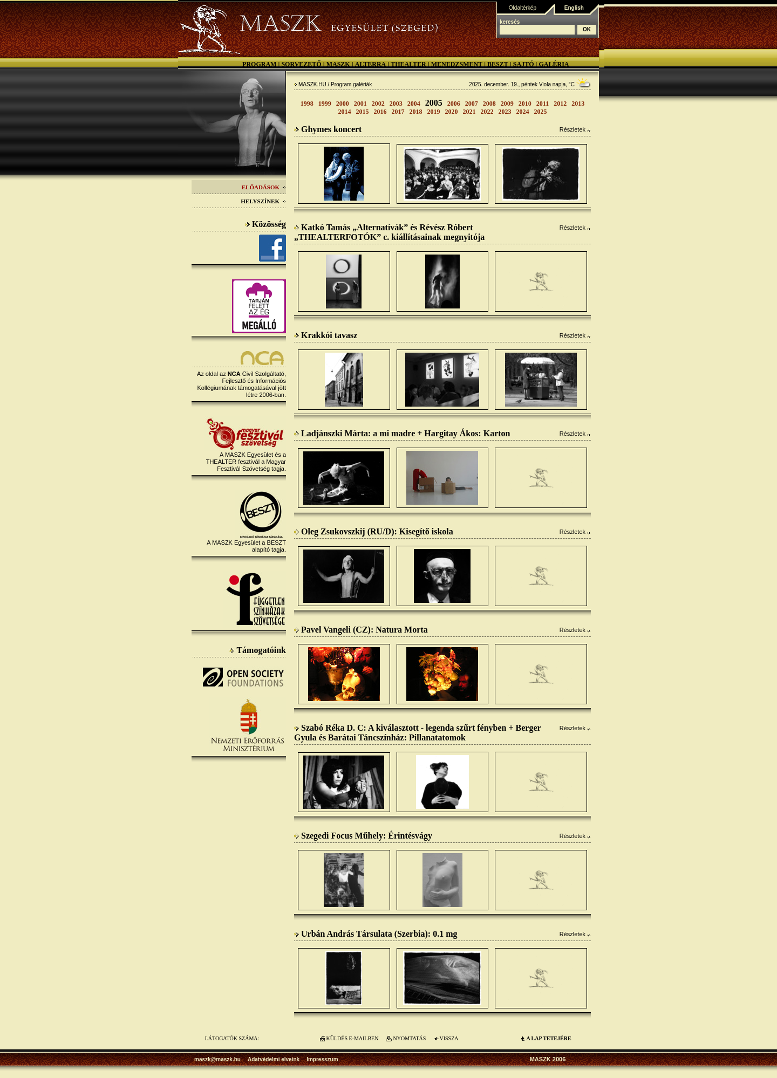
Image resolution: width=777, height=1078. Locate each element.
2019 (433, 111)
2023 (505, 111)
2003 (396, 103)
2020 (451, 111)
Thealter (408, 64)
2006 (453, 103)
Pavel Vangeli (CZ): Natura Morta (361, 629)
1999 (324, 103)
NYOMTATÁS (409, 1038)
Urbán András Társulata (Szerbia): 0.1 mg (376, 933)
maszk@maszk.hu (217, 1059)
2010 (525, 103)
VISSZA (448, 1038)
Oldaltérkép (522, 8)
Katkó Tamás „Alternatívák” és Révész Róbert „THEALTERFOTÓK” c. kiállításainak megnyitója (389, 232)
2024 (522, 111)
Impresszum (322, 1059)
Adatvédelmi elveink (273, 1059)
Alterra (370, 64)
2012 (560, 103)
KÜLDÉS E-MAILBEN (352, 1038)
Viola (545, 84)
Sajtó (523, 64)
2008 (489, 103)
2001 (360, 103)
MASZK (338, 64)
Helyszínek (263, 201)
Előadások (264, 187)
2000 (342, 103)
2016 (380, 111)
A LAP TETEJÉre (548, 1038)
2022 (487, 111)
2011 (542, 103)
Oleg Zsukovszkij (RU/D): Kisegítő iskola (373, 531)
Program (259, 64)
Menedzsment (456, 64)
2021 (469, 111)
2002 (378, 103)
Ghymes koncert (328, 129)
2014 (344, 111)
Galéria (554, 64)
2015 (362, 111)
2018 (416, 111)
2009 (507, 103)
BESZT (497, 64)
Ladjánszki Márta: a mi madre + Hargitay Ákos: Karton (402, 433)
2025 (540, 111)
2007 (471, 103)
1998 (307, 103)
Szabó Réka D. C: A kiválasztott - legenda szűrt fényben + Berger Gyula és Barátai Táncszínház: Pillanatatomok (417, 732)
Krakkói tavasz (325, 335)
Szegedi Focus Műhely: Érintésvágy (363, 835)
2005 (433, 102)
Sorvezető (301, 64)
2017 (398, 111)
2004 (413, 103)
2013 (577, 103)
